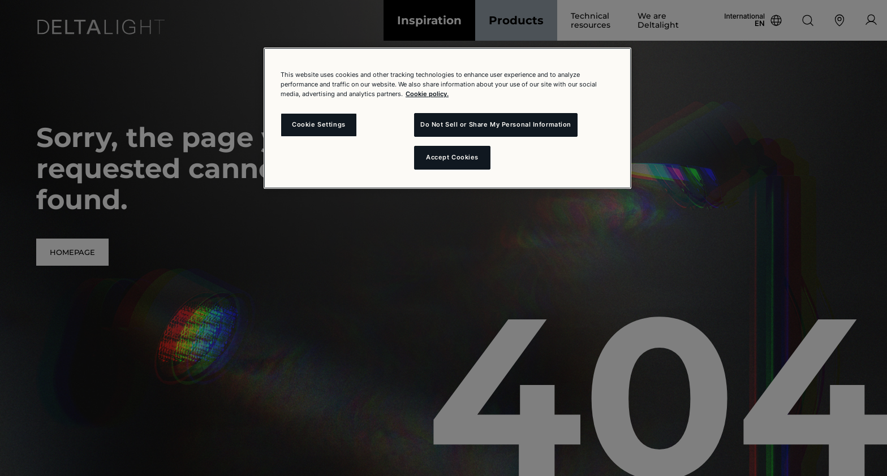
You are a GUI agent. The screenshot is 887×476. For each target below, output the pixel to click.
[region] (447, 118)
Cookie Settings (319, 124)
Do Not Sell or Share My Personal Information (495, 124)
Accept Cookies (452, 157)
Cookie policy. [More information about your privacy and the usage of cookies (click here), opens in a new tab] (427, 94)
